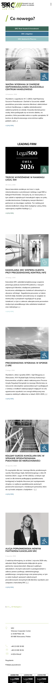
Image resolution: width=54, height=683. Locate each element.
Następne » (18, 607)
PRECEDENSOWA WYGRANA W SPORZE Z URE (26, 364)
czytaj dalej (9, 125)
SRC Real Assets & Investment (27, 29)
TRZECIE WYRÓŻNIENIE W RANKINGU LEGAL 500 (24, 178)
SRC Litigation (27, 34)
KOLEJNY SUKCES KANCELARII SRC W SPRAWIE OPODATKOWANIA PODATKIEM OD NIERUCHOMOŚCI (24, 458)
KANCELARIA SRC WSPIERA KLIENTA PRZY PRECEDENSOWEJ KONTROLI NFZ (25, 271)
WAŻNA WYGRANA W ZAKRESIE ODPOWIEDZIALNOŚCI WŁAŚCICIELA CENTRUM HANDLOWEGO (24, 87)
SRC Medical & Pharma (27, 39)
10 (12, 607)
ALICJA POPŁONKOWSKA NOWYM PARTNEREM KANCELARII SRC (23, 549)
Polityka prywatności (13, 665)
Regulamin (9, 660)
